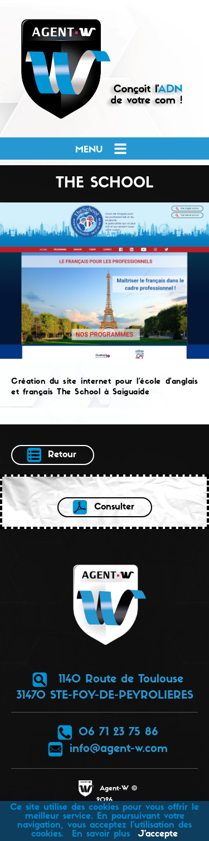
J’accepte (158, 834)
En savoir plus (101, 834)
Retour (51, 455)
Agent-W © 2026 (107, 792)
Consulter (103, 507)
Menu (102, 148)
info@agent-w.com (107, 749)
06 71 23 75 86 (107, 732)
